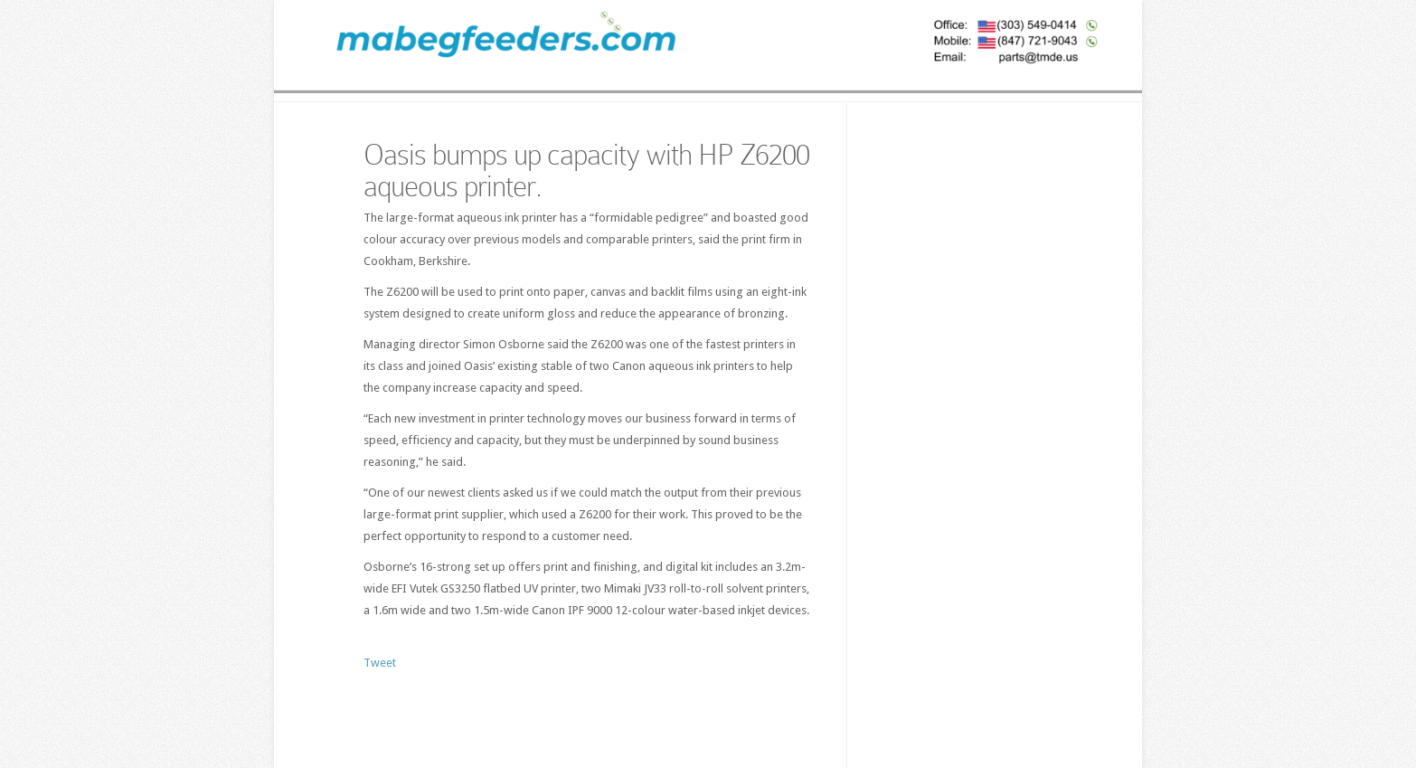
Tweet (379, 662)
